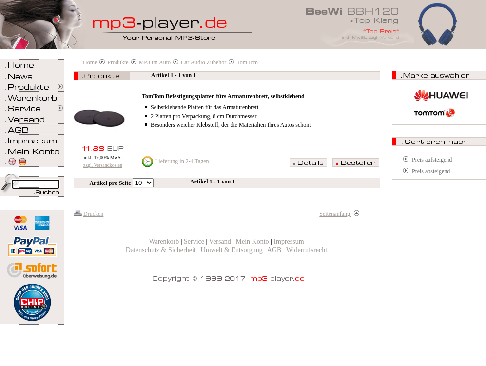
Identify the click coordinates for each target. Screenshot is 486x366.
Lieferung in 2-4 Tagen (182, 161)
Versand (220, 241)
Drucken (93, 213)
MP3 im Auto (155, 62)
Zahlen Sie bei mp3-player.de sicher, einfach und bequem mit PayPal (32, 243)
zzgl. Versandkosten (102, 165)
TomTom (247, 62)
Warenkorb (164, 241)
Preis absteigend (431, 171)
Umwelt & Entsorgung (232, 250)
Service (194, 241)
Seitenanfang (339, 213)
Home (90, 62)
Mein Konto (252, 241)
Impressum (288, 241)
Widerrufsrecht (306, 250)
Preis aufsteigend (432, 159)
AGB (274, 250)
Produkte (117, 62)
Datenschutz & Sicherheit (161, 250)
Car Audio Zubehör (203, 62)
